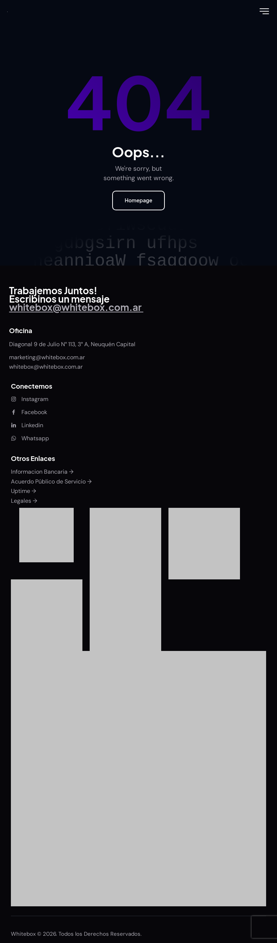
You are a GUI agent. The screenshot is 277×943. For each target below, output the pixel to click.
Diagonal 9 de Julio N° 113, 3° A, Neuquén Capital (72, 344)
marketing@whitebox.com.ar (47, 357)
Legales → (24, 501)
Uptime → (23, 491)
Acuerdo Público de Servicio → (51, 481)
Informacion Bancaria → (42, 471)
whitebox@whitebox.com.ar (46, 367)
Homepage (138, 200)
